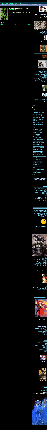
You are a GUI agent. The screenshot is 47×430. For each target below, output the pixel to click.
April (33, 108)
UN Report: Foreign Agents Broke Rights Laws (37, 114)
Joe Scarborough (45, 346)
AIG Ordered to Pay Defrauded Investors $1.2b (42, 265)
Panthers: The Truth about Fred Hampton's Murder (38, 161)
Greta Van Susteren (45, 341)
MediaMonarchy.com (44, 384)
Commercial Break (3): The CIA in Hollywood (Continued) (41, 345)
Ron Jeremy (45, 336)
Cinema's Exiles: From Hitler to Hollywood (42, 334)
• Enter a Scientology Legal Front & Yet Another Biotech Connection (40, 211)
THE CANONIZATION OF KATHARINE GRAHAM (38, 160)
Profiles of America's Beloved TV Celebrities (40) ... (38, 151)
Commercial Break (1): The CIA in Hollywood (42, 331)
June (33, 107)
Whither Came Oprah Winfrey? (43, 330)
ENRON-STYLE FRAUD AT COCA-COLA (42, 288)
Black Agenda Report (44, 386)
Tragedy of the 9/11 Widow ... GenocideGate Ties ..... (38, 149)
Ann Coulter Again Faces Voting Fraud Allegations (38, 162)
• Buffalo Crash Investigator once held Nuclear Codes (41, 201)
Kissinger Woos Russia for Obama (36, 140)
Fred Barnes (45, 340)
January (34, 173)
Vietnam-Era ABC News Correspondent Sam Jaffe (42, 342)
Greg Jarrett (45, 350)
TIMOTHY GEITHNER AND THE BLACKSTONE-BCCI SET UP (40, 226)
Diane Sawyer (45, 353)
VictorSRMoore (45, 385)
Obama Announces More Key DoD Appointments (38, 113)
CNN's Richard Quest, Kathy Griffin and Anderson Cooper (41, 328)
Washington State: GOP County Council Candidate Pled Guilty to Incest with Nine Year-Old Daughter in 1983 (40, 53)
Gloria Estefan (45, 352)
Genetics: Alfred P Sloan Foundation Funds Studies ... (38, 172)
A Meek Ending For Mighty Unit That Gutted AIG (38, 130)
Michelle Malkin (45, 347)
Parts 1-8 (46, 320)
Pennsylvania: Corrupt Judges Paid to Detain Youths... (38, 144)
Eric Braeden (45, 339)
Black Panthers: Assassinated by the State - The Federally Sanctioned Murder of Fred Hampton (41, 76)
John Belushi (45, 351)
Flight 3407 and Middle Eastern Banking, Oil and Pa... (38, 136)
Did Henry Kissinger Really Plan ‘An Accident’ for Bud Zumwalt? (40, 79)
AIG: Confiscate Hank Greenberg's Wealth (42, 262)
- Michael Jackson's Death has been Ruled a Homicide (41, 193)
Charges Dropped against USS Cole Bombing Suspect (38, 165)
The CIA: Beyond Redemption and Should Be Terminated (38, 115)
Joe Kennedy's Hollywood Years (36, 125)
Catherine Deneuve (45, 337)
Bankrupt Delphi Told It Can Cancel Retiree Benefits (38, 119)
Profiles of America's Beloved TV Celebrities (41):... (38, 129)
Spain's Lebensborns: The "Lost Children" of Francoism (38, 169)
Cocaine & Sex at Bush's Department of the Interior (41, 293)
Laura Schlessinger (45, 333)
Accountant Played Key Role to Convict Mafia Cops (38, 124)
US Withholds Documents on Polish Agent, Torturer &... (38, 166)
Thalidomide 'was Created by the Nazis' (37, 170)
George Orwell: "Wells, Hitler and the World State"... (38, 133)
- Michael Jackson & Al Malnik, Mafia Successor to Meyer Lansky (40, 187)
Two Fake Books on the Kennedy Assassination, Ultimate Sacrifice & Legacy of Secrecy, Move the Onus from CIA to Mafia (40, 74)
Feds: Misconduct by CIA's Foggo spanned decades (38, 122)
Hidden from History (45, 388)
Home (15, 24)
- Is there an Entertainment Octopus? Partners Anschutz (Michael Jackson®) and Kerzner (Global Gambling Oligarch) (40, 190)
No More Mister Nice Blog (44, 389)
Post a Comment (2, 23)
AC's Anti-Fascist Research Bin (43, 32)
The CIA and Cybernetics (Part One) (36, 157)
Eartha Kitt (45, 338)
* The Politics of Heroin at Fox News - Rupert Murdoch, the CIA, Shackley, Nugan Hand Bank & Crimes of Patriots (40, 41)
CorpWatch (45, 387)
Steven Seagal (45, 344)
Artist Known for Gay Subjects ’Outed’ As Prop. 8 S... (38, 159)
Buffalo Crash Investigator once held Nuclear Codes (38, 139)
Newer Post (1, 24)
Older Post (29, 24)
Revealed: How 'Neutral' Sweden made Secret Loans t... (38, 146)
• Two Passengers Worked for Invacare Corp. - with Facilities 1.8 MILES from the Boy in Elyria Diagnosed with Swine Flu (40, 213)
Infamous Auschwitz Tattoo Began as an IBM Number (41, 271)
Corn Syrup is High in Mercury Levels (36, 134)
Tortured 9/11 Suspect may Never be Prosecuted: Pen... (38, 171)
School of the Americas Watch (44, 390)
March (33, 109)
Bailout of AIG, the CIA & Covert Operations (42, 258)
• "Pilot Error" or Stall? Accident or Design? (42, 215)
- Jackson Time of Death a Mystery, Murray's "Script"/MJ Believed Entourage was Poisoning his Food (40, 194)
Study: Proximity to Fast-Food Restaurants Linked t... (38, 141)
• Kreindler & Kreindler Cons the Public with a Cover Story (41, 206)
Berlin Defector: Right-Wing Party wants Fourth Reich (38, 117)
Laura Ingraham (45, 348)
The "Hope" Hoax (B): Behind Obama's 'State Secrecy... (38, 147)
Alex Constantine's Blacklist (11, 3)
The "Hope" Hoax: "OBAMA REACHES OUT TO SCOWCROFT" (39, 156)
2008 (33, 174)
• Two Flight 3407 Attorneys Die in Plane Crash (42, 214)
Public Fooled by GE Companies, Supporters (37, 120)
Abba (46, 343)
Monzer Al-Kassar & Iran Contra (36, 123)
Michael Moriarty (45, 327)
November (34, 104)
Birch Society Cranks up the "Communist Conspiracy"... (38, 154)
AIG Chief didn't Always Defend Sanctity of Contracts (41, 263)
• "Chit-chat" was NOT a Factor (43, 216)
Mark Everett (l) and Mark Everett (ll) (43, 349)
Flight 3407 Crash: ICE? (35, 127)
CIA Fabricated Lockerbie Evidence (43, 75)
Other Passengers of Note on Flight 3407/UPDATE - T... (38, 145)
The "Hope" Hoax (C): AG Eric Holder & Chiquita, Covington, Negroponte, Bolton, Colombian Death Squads (40, 297)
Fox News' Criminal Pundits (44, 332)
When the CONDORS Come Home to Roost (42, 72)
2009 (33, 103)
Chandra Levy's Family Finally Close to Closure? (38, 137)
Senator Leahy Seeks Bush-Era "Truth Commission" (38, 168)
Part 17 (46, 321)
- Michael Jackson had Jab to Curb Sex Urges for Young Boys (40, 180)
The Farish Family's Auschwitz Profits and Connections (41, 270)
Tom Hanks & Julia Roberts (44, 329)
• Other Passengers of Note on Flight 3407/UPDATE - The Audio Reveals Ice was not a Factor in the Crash (40, 200)
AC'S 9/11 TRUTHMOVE (44, 33)
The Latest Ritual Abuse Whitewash (43, 83)
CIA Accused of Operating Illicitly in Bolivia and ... (38, 135)
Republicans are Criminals (44, 43)
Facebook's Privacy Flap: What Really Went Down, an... (38, 142)
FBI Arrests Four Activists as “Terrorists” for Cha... (38, 128)
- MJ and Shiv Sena (45, 195)
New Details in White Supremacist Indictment (37, 132)
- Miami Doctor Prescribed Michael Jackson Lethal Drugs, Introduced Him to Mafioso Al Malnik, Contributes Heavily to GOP (40, 188)
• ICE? (46, 205)
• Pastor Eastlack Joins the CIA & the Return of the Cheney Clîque (40, 207)
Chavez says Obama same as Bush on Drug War (38, 110)
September (34, 105)
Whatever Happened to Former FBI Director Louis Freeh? (38, 112)
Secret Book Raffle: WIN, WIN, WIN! (36, 150)
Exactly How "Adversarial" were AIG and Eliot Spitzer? (41, 261)
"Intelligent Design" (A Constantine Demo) (37, 155)
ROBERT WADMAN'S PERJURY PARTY (42, 289)
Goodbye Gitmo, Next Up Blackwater (36, 164)
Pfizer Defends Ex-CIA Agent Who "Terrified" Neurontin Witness (40, 81)
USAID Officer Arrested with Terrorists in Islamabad (41, 71)
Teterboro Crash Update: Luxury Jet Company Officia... (38, 118)
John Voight (45, 335)
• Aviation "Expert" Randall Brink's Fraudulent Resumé (41, 209)
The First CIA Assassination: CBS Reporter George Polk (41, 80)
